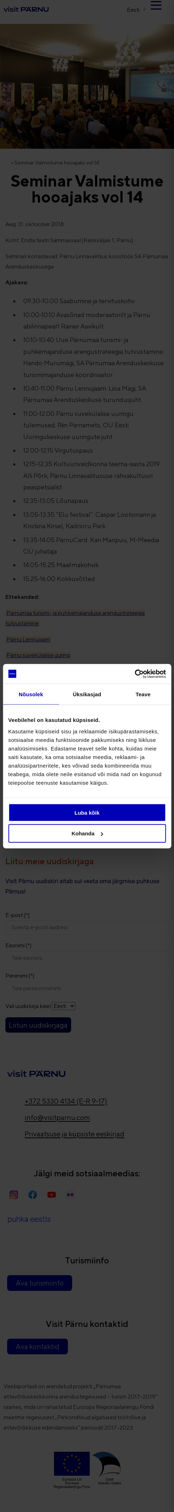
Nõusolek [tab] (31, 694)
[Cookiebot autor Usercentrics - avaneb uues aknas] (134, 673)
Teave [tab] (143, 694)
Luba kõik (86, 812)
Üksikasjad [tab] (87, 694)
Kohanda (87, 833)
